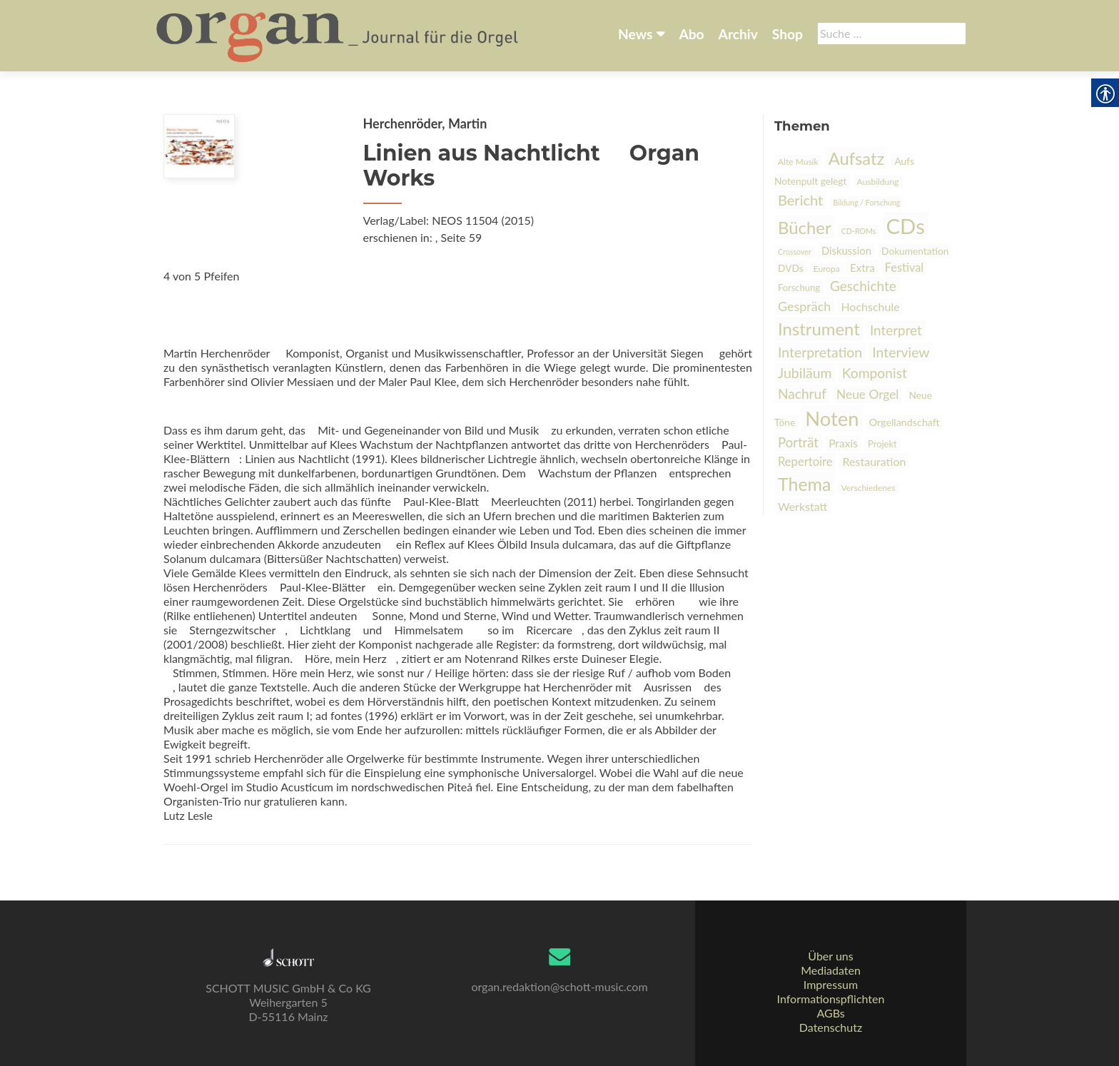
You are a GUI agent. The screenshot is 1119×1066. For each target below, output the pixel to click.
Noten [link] (832, 418)
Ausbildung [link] (878, 181)
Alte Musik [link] (798, 161)
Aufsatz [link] (857, 158)
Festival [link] (904, 267)
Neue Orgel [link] (867, 394)
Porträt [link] (798, 442)
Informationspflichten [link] (831, 998)
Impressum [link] (831, 984)
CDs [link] (905, 225)
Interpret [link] (896, 330)
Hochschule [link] (870, 306)
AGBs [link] (830, 1013)
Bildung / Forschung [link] (866, 202)
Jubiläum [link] (805, 373)
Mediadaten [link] (831, 970)
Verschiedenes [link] (868, 487)
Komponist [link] (874, 373)
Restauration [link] (874, 461)
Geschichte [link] (863, 286)
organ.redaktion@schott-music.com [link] (559, 986)
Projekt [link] (882, 444)
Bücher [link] (804, 227)
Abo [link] (691, 34)
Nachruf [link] (802, 393)
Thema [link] (804, 483)
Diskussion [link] (846, 250)
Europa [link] (827, 268)
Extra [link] (862, 267)
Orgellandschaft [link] (904, 422)
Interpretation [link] (820, 352)
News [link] (635, 34)
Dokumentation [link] (914, 251)
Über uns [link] (830, 956)
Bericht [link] (800, 199)
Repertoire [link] (805, 462)
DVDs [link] (791, 268)
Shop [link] (787, 34)
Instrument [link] (819, 328)
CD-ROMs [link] (858, 230)
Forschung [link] (799, 287)
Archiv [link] (738, 34)
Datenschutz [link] (830, 1027)
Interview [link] (900, 352)
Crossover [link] (794, 251)
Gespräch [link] (804, 306)
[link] (339, 34)
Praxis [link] (843, 443)
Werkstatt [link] (803, 506)
